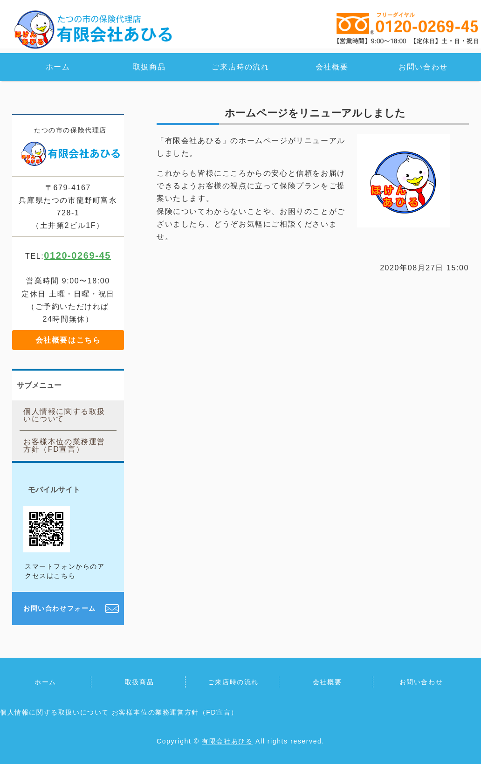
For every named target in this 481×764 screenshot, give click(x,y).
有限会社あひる (227, 741)
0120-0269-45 (77, 255)
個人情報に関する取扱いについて (64, 415)
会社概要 (332, 67)
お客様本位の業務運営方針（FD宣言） (64, 445)
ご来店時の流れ (240, 67)
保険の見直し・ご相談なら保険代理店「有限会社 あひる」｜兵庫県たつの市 (93, 29)
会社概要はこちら (68, 340)
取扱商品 (149, 67)
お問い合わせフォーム (59, 608)
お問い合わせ (423, 67)
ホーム (58, 67)
